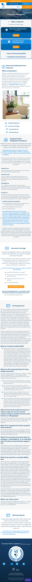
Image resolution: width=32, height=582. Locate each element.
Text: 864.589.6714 (16, 543)
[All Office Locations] (25, 542)
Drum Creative (19, 579)
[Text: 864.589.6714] (11, 542)
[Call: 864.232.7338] (2, 542)
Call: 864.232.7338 (6, 543)
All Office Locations (26, 544)
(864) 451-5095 (14, 84)
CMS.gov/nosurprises (19, 501)
